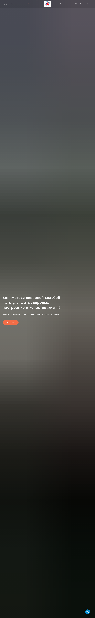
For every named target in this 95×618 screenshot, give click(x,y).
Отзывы (82, 4)
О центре (5, 4)
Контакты (89, 4)
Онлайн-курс (22, 4)
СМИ (75, 4)
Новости (69, 4)
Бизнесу (62, 4)
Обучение (13, 4)
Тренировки (32, 4)
